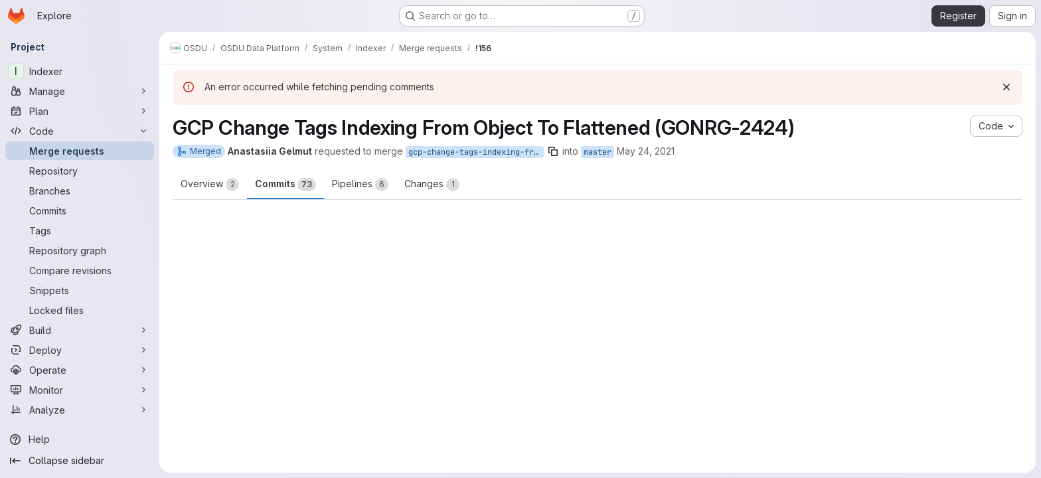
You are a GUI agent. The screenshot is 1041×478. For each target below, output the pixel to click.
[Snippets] (79, 290)
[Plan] (79, 111)
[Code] (79, 130)
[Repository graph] (79, 250)
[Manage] (79, 91)
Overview (210, 184)
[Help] (79, 439)
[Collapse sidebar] (79, 460)
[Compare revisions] (79, 270)
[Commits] (79, 210)
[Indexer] (79, 71)
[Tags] (79, 230)
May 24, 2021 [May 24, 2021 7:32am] (646, 151)
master (597, 152)
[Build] (79, 330)
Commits (285, 184)
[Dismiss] (1006, 87)
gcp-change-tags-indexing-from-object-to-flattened (476, 152)
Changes (431, 184)
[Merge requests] (79, 150)
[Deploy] (79, 350)
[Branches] (79, 190)
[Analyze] (79, 409)
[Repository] (79, 170)
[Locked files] (79, 310)
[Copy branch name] (553, 151)
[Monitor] (79, 389)
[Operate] (79, 369)
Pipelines (360, 184)
